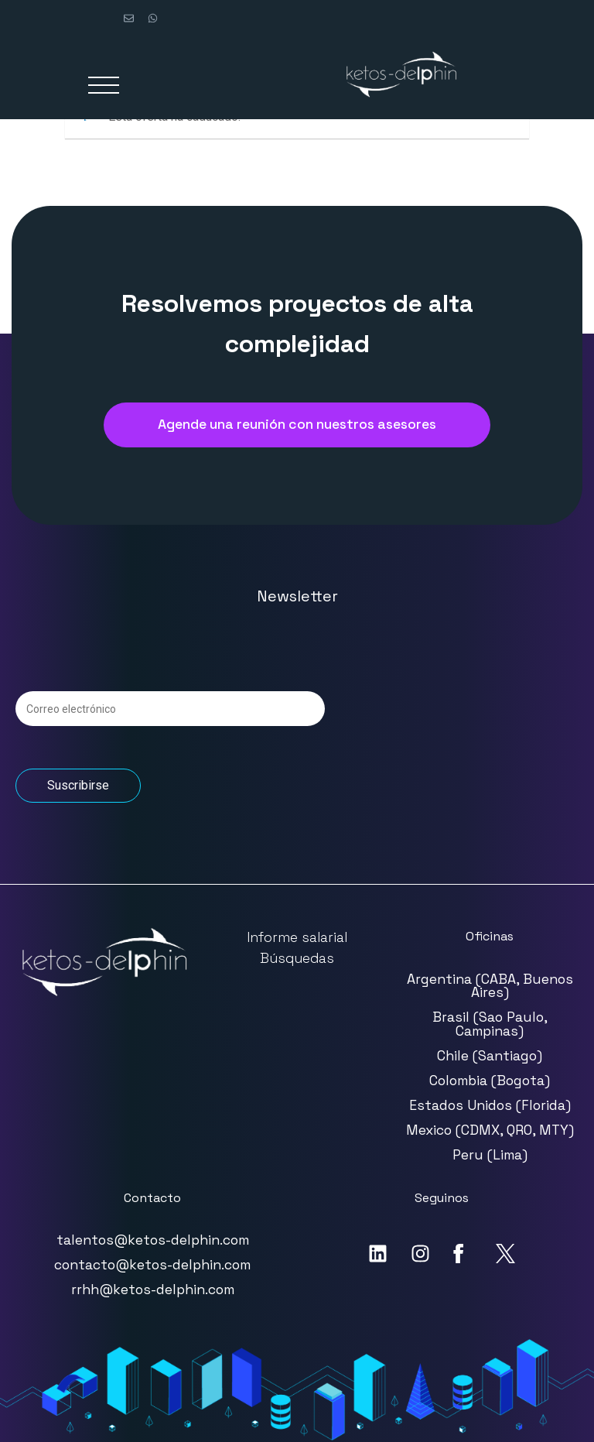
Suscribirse (78, 785)
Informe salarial (297, 937)
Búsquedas (297, 958)
